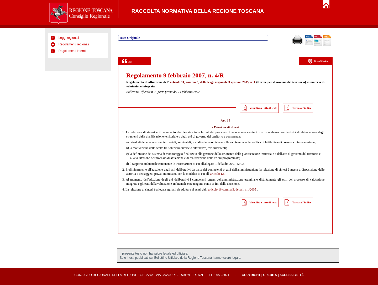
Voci (127, 61)
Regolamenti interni (72, 51)
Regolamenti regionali (74, 44)
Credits (270, 275)
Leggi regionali (69, 38)
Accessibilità (292, 275)
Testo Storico (318, 61)
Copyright (251, 275)
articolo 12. (217, 174)
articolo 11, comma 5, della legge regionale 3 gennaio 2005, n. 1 (212, 82)
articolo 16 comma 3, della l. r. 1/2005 (232, 189)
